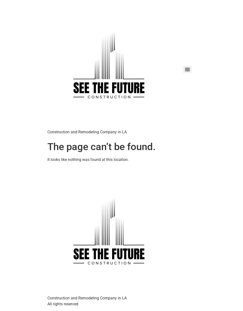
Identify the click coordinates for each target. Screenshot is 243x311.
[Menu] (187, 69)
